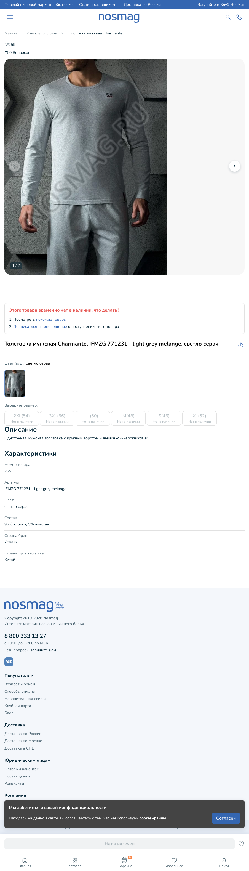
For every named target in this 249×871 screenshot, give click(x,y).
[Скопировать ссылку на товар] (240, 345)
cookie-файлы (153, 818)
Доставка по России (142, 4)
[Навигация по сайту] (9, 17)
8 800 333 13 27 (25, 636)
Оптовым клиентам (21, 769)
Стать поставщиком (97, 4)
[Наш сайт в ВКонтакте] (8, 661)
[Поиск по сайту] (228, 17)
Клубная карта (17, 705)
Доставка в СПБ (19, 748)
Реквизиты (14, 783)
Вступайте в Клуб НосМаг (221, 4)
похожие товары (51, 319)
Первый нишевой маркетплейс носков (39, 4)
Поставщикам (17, 776)
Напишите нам (42, 650)
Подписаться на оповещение (40, 326)
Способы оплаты (19, 691)
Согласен (226, 818)
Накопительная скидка (25, 698)
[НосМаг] (119, 17)
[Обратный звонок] (239, 17)
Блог (8, 713)
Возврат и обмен (19, 684)
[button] (234, 166)
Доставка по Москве (23, 740)
